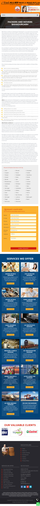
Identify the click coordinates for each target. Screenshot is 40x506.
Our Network (25, 454)
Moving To (6, 227)
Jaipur (27, 186)
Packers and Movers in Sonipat (25, 496)
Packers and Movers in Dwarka (32, 493)
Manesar (17, 199)
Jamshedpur (7, 190)
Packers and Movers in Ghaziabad (8, 493)
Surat (5, 192)
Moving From (5, 231)
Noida (16, 177)
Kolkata (17, 190)
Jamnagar (6, 188)
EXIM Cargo (5, 487)
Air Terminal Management (8, 486)
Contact (23, 458)
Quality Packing (25, 452)
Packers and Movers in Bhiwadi (19, 494)
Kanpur (6, 194)
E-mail (5, 218)
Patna (16, 192)
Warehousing (6, 481)
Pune (27, 194)
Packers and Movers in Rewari (14, 496)
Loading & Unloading (7, 476)
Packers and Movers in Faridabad (31, 492)
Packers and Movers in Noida (19, 492)
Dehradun (17, 183)
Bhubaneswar (7, 181)
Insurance (5, 479)
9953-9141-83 (25, 502)
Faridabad (17, 175)
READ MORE (10, 283)
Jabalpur (27, 183)
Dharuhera (18, 201)
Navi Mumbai (18, 194)
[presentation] (14, 244)
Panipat (6, 175)
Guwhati (27, 181)
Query (5, 238)
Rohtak (27, 177)
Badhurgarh (28, 197)
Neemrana (7, 201)
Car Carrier (5, 477)
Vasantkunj (28, 175)
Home (23, 448)
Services (6, 224)
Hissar (6, 186)
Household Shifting (7, 469)
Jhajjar (6, 199)
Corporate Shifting (7, 472)
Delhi (5, 170)
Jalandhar (28, 188)
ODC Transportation (7, 482)
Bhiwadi (17, 170)
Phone (5, 221)
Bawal (27, 199)
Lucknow (17, 197)
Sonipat (6, 177)
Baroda (6, 179)
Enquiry (23, 456)
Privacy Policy (25, 460)
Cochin (17, 181)
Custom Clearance (7, 484)
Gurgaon (6, 172)
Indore (17, 186)
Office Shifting (6, 471)
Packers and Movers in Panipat (7, 494)
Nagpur (27, 190)
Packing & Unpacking (7, 474)
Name (5, 215)
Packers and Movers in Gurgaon (20, 493)
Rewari (17, 172)
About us (24, 450)
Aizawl (27, 179)
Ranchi (27, 192)
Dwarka (27, 172)
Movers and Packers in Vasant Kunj (31, 494)
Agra (16, 179)
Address (6, 234)
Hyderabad (7, 183)
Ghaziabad (28, 170)
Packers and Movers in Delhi (8, 492)
